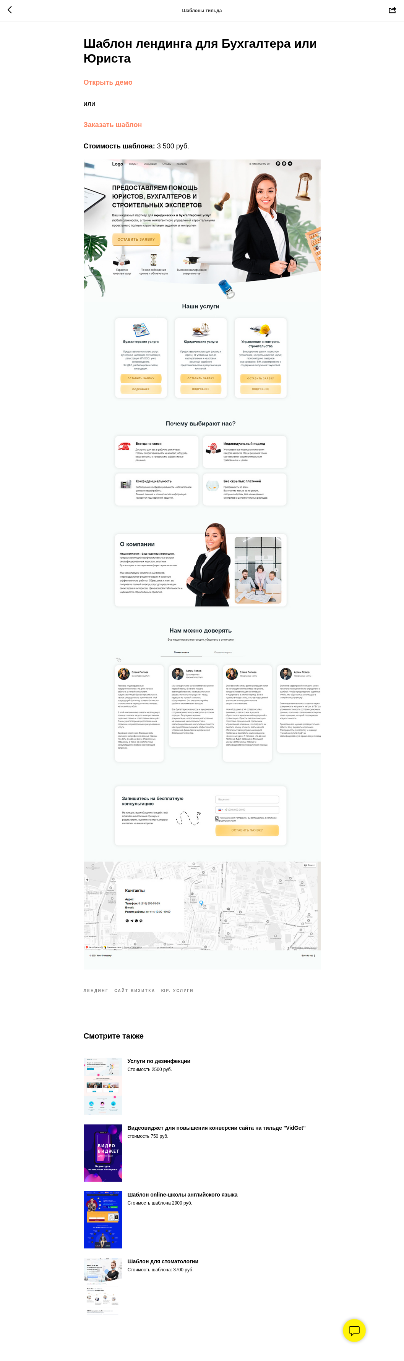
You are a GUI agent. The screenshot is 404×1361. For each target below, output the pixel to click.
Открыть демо (108, 82)
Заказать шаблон (113, 125)
